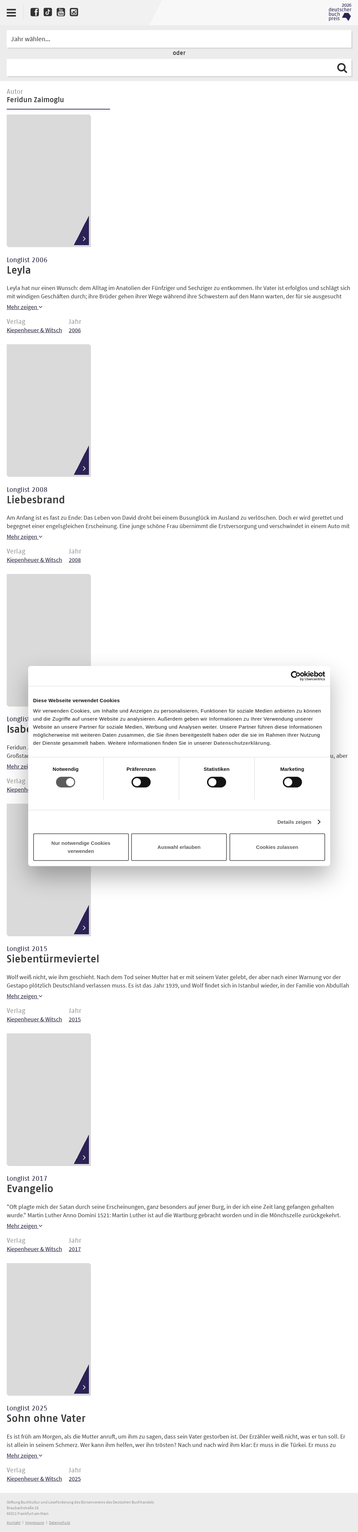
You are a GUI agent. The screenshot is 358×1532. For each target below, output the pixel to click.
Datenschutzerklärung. (242, 743)
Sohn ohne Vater (46, 1418)
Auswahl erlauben (178, 847)
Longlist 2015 (27, 949)
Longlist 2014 (27, 719)
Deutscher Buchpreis (339, 12)
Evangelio (30, 1189)
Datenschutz (59, 1522)
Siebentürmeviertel (53, 959)
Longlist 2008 (27, 490)
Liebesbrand (36, 500)
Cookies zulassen (277, 847)
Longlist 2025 (27, 1408)
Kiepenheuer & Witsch (34, 330)
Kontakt (13, 1522)
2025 (75, 1478)
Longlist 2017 (27, 1178)
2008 (75, 560)
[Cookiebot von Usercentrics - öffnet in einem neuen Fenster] (295, 676)
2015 (75, 1019)
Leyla (19, 270)
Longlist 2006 (27, 260)
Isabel (21, 729)
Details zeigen (294, 821)
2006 (75, 330)
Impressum (34, 1522)
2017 (75, 1249)
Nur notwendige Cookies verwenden (80, 847)
